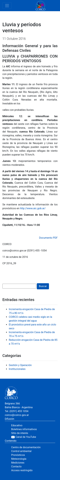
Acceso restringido (21, 470)
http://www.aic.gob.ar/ (33, 208)
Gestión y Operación (20, 365)
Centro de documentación (26, 447)
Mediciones (17, 462)
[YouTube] (33, 437)
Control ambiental (21, 451)
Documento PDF (48, 237)
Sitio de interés (19, 433)
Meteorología (18, 458)
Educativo (16, 425)
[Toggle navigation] (7, 5)
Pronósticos (18, 455)
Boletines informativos (24, 429)
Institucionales (17, 369)
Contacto (16, 466)
